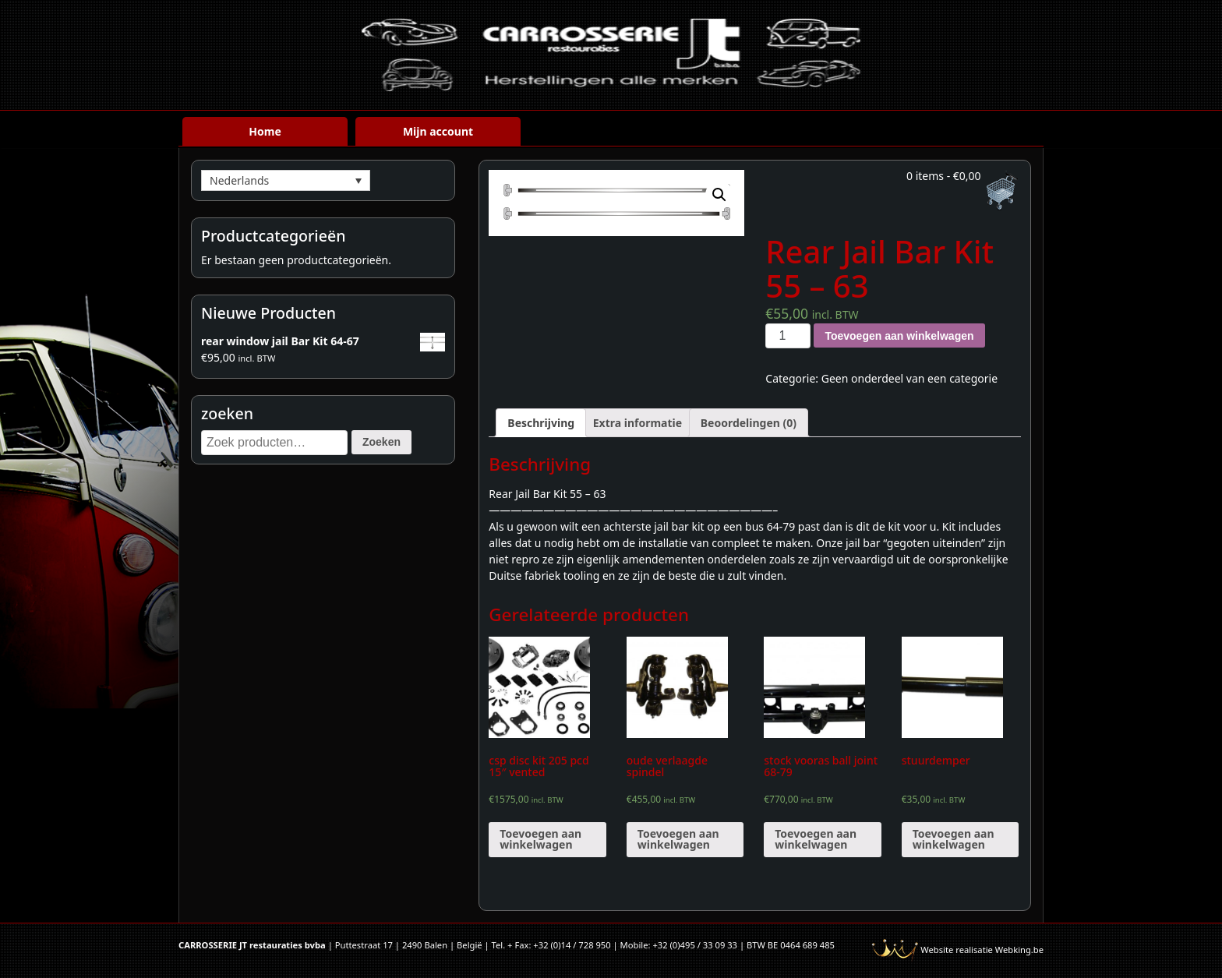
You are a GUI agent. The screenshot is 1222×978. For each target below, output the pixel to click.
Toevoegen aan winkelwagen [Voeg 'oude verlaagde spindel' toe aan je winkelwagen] (678, 839)
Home (265, 131)
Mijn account (438, 131)
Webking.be (1019, 949)
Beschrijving (540, 422)
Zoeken (381, 442)
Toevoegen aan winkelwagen (899, 336)
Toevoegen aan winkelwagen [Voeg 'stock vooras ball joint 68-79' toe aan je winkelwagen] (815, 839)
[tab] (541, 422)
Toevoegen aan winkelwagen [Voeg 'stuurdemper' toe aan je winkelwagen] (953, 839)
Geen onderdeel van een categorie (909, 378)
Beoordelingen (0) (748, 422)
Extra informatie (637, 422)
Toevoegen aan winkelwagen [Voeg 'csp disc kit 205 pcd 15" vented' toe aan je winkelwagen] (540, 839)
